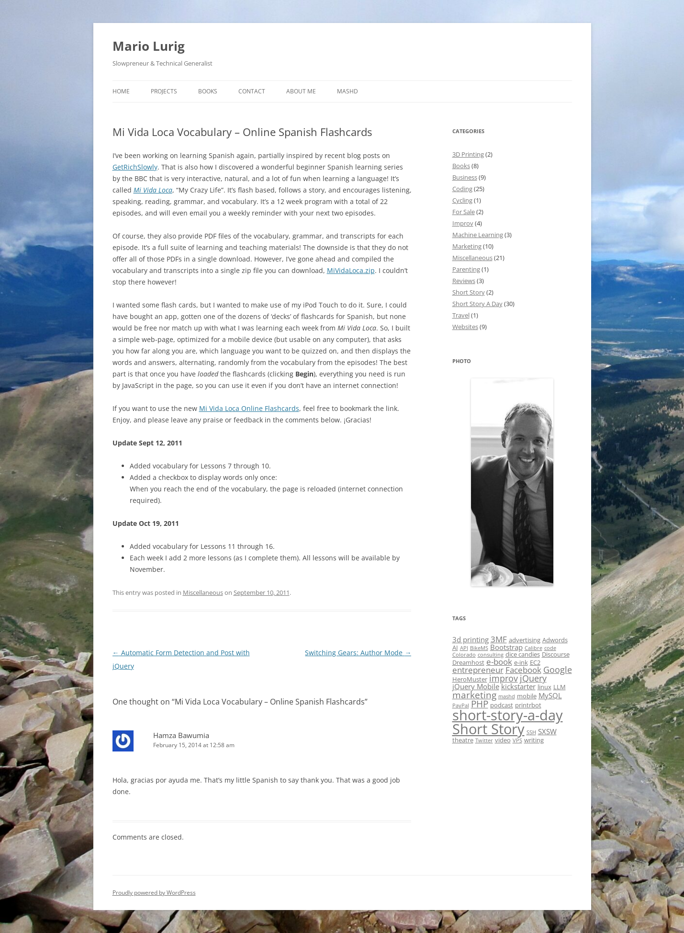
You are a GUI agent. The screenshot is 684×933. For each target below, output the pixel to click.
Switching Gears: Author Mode (358, 652)
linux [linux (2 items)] (544, 687)
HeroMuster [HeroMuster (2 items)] (469, 679)
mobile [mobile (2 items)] (527, 696)
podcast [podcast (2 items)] (501, 705)
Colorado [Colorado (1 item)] (464, 654)
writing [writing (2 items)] (534, 740)
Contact (251, 91)
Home (121, 91)
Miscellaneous (203, 592)
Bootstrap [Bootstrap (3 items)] (506, 647)
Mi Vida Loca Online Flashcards (249, 408)
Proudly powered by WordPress (154, 892)
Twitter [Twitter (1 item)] (484, 740)
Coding (462, 188)
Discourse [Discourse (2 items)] (556, 654)
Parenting (466, 269)
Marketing (467, 246)
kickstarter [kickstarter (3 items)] (518, 686)
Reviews (463, 280)
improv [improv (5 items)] (503, 678)
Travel (461, 315)
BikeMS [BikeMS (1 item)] (479, 648)
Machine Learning (477, 234)
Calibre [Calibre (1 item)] (533, 648)
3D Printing (468, 154)
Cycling (462, 200)
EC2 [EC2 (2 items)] (535, 662)
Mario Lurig (148, 46)
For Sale (463, 211)
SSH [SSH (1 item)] (531, 732)
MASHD (347, 91)
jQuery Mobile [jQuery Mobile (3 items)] (475, 686)
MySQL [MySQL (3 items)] (550, 695)
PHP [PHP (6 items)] (479, 704)
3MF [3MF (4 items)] (499, 639)
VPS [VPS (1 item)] (517, 740)
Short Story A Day (477, 303)
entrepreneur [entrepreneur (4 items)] (478, 669)
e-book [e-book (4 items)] (499, 661)
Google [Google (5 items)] (557, 669)
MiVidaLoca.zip (351, 270)
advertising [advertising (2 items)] (524, 640)
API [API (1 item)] (464, 648)
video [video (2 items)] (503, 740)
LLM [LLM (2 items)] (559, 687)
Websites (465, 326)
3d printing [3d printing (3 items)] (470, 639)
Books (207, 91)
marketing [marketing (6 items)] (474, 695)
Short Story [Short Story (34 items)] (488, 729)
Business (464, 177)
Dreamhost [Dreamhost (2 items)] (468, 662)
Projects (164, 91)
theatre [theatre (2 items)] (462, 740)
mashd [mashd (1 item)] (506, 696)
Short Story (468, 292)
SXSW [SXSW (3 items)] (547, 731)
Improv (462, 223)
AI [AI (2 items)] (455, 647)
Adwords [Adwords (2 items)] (555, 640)
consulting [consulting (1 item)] (491, 654)
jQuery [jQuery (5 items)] (533, 678)
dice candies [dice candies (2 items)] (522, 654)
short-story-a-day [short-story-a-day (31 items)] (507, 714)
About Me (301, 91)
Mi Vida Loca (153, 189)
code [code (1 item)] (550, 648)
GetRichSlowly (134, 166)
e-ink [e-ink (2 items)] (521, 662)
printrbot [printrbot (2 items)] (528, 705)
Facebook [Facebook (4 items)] (523, 669)
